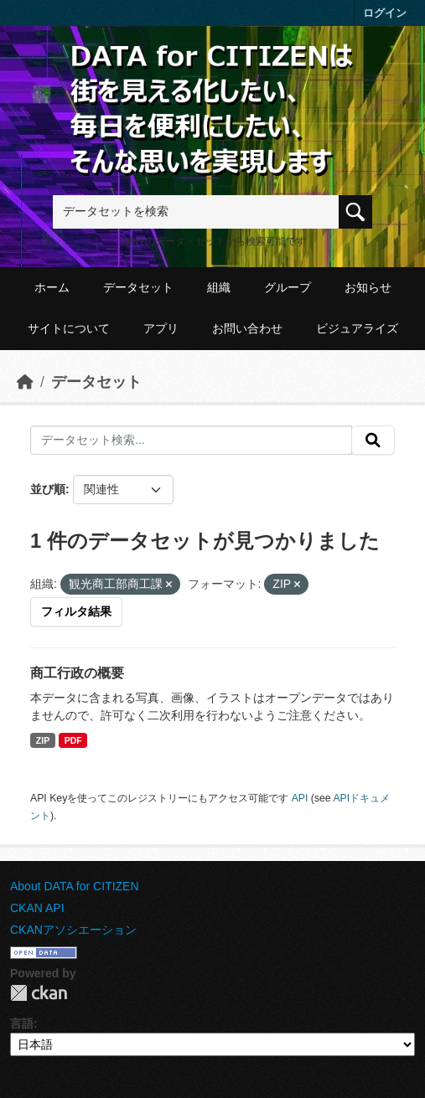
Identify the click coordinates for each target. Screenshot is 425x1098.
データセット (138, 287)
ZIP (42, 740)
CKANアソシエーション (73, 929)
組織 (219, 287)
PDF (73, 740)
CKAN (38, 993)
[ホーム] (25, 382)
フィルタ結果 (76, 611)
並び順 (47, 489)
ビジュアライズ (357, 328)
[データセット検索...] (191, 440)
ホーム (52, 287)
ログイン (385, 13)
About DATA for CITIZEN (74, 886)
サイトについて (69, 328)
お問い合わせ (247, 328)
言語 (22, 1023)
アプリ (161, 328)
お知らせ (368, 287)
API (300, 798)
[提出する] (373, 440)
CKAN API (37, 908)
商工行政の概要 (77, 673)
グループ (287, 287)
